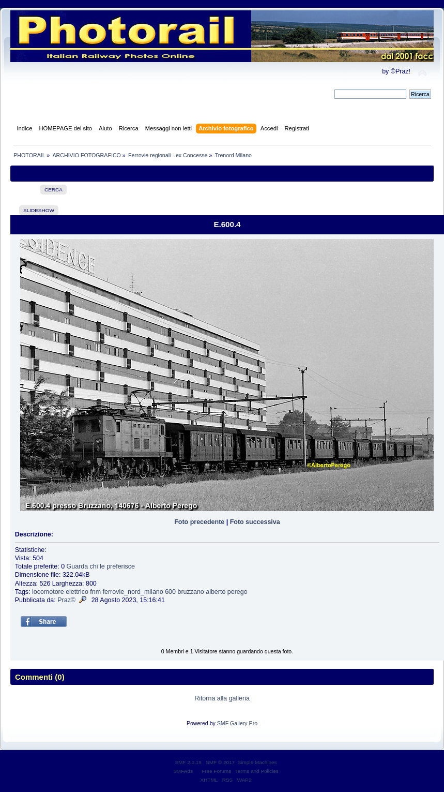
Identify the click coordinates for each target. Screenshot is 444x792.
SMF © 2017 (220, 762)
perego (237, 591)
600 (170, 591)
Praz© (66, 600)
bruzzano (190, 591)
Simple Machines (257, 762)
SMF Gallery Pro (237, 723)
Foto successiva (255, 522)
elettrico (77, 591)
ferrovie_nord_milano (133, 591)
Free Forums (216, 771)
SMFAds (183, 771)
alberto (215, 591)
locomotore (48, 591)
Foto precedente (199, 522)
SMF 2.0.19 (188, 762)
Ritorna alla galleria (222, 698)
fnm (95, 591)
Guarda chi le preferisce (101, 566)
